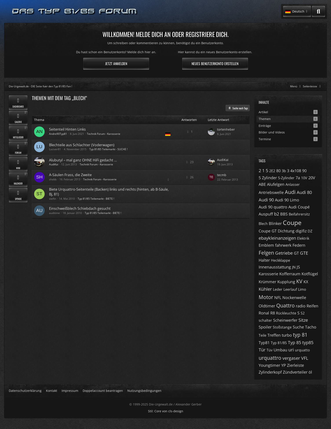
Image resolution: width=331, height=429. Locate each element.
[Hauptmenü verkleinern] (296, 86)
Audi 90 (266, 200)
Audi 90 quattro (273, 207)
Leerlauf (290, 289)
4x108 (295, 170)
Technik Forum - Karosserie (103, 134)
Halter (264, 260)
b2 (276, 214)
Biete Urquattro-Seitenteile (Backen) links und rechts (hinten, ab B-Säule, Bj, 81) (109, 192)
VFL (304, 358)
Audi (290, 191)
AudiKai (53, 164)
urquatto (302, 350)
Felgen (266, 252)
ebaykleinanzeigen (277, 238)
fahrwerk (283, 245)
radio (300, 306)
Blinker (275, 223)
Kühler (265, 289)
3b (284, 170)
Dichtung (286, 231)
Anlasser (292, 184)
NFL (277, 297)
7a (298, 177)
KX (306, 281)
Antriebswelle (271, 192)
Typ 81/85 (279, 342)
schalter (265, 320)
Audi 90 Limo (287, 200)
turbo (287, 335)
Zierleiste (295, 365)
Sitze (303, 320)
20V (311, 177)
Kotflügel (310, 273)
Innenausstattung (275, 267)
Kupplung (286, 281)
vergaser (291, 358)
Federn (299, 245)
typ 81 (300, 334)
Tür (262, 350)
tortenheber (226, 129)
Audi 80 (304, 192)
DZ (310, 231)
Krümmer (267, 281)
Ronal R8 (267, 313)
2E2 (272, 170)
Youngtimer (269, 365)
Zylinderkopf (270, 372)
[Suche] (318, 11)
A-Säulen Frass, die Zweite (70, 174)
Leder (277, 289)
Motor (266, 297)
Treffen (274, 335)
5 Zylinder (268, 177)
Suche (298, 327)
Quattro (285, 305)
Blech (263, 223)
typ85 (307, 342)
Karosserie (268, 273)
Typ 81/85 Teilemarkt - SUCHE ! (108, 149)
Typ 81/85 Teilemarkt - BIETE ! (96, 199)
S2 (303, 313)
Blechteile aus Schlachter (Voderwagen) (81, 144)
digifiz (301, 231)
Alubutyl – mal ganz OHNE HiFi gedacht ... (83, 160)
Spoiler (265, 327)
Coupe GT (268, 231)
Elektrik (303, 238)
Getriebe (284, 253)
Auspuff (266, 214)
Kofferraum (289, 273)
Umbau (280, 349)
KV (299, 281)
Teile (262, 335)
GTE (304, 253)
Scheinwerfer (285, 320)
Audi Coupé (299, 207)
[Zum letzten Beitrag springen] (211, 131)
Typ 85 (294, 342)
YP (283, 365)
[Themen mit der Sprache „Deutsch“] (167, 134)
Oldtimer (267, 306)
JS (298, 267)
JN (294, 267)
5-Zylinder (286, 177)
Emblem (266, 245)
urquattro (270, 357)
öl (310, 372)
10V (304, 177)
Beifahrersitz (299, 214)
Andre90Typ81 (58, 134)
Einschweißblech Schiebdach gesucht (80, 208)
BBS (284, 214)
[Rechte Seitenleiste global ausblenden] (312, 86)
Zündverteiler (295, 372)
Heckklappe (280, 260)
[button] (297, 11)
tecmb (221, 175)
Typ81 (264, 342)
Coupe (292, 222)
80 (278, 170)
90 (304, 170)
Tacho (310, 327)
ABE (262, 184)
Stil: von (165, 411)
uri (291, 350)
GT (296, 253)
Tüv (269, 350)
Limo (302, 289)
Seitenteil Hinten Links (67, 129)
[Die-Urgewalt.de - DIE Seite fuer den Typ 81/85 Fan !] (75, 11)
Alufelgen (275, 184)
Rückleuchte (286, 313)
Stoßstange (282, 327)
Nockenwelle (294, 297)
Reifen (312, 306)
